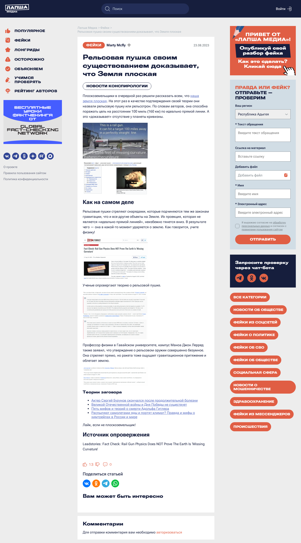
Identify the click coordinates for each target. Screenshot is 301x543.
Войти (283, 9)
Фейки (93, 45)
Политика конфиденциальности (25, 179)
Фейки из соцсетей (255, 322)
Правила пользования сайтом (24, 173)
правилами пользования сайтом (262, 229)
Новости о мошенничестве (252, 387)
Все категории (249, 297)
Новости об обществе (258, 309)
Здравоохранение (253, 401)
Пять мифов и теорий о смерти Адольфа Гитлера (130, 409)
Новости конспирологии (117, 86)
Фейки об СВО (248, 347)
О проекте (10, 167)
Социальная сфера (255, 372)
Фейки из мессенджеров (261, 414)
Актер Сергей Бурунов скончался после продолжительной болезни (144, 400)
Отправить (263, 239)
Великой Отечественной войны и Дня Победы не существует (139, 404)
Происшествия (250, 426)
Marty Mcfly (116, 45)
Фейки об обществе (255, 360)
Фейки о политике (254, 334)
